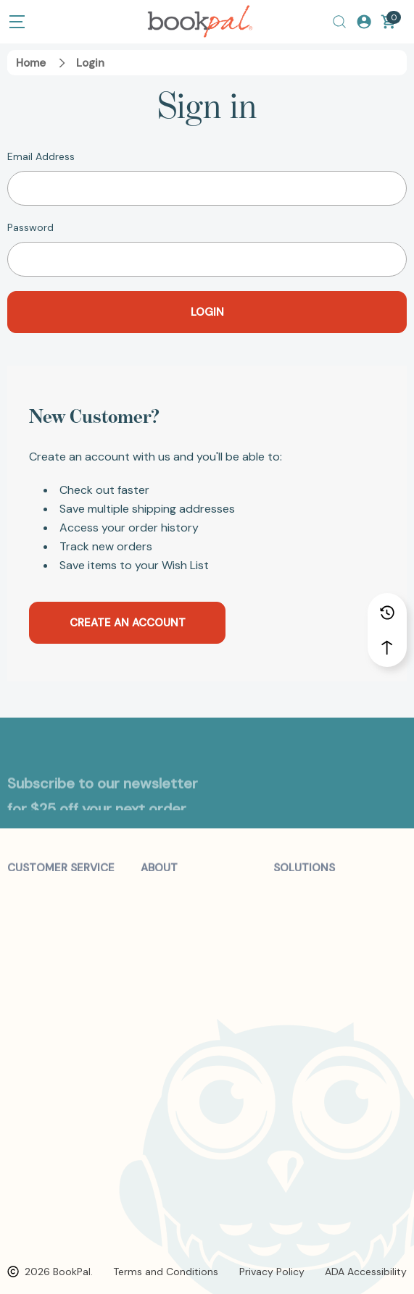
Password (30, 227)
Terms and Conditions (165, 1271)
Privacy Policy (272, 1271)
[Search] (339, 21)
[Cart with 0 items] (388, 21)
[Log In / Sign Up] (364, 21)
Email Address (41, 156)
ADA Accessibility (366, 1271)
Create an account (128, 623)
